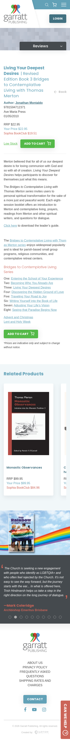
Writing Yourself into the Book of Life (33, 300)
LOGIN (58, 18)
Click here (10, 225)
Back (60, 92)
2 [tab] (15, 617)
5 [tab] (32, 617)
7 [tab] (43, 617)
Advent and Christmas (18, 317)
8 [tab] (49, 617)
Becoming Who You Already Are (32, 283)
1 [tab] (10, 617)
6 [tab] (38, 617)
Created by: (35, 732)
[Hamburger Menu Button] (63, 4)
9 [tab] (55, 617)
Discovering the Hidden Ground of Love (38, 292)
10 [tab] (60, 617)
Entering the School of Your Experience (37, 278)
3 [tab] (21, 617)
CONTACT (35, 699)
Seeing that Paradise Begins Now (34, 309)
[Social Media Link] (25, 710)
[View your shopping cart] (54, 5)
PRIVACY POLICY (35, 667)
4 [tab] (27, 617)
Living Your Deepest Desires (32, 287)
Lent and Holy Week (17, 321)
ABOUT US (35, 662)
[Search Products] (47, 5)
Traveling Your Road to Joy (29, 296)
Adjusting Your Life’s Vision (31, 305)
